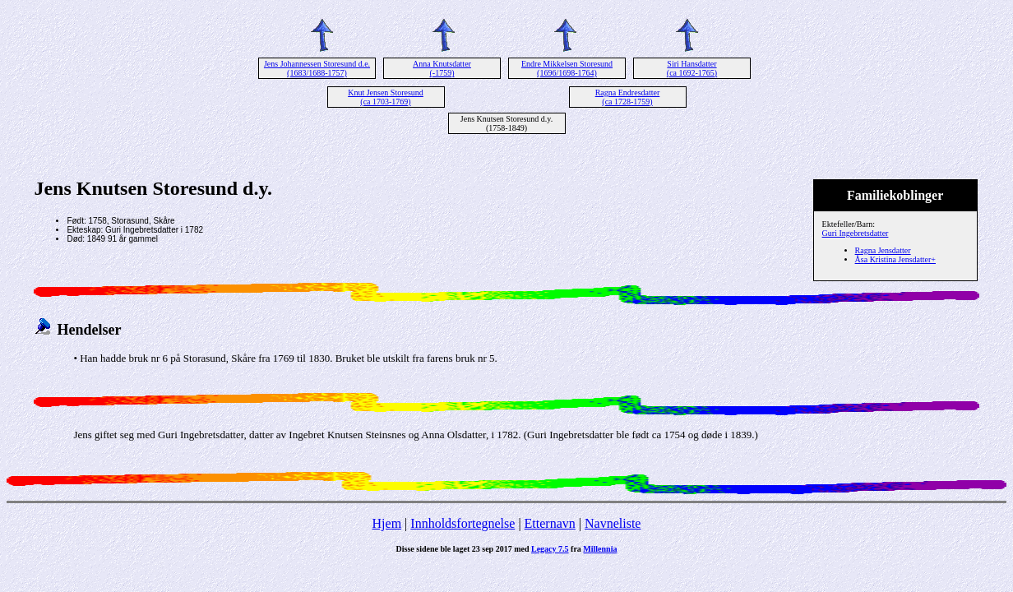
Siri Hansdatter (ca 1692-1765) (692, 68)
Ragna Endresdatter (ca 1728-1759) (627, 97)
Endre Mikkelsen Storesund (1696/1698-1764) (567, 68)
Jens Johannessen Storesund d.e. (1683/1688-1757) (317, 68)
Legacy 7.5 (550, 548)
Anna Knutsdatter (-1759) (442, 68)
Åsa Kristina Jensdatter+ (895, 259)
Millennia (600, 548)
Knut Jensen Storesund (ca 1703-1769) (385, 97)
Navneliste (613, 523)
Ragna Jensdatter (883, 250)
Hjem (387, 523)
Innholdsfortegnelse (462, 523)
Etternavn (550, 523)
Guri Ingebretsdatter (855, 233)
